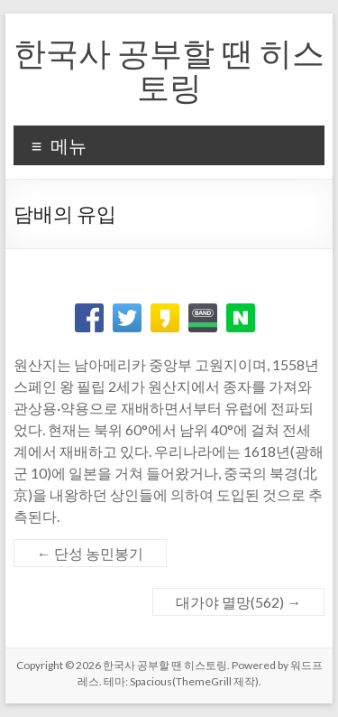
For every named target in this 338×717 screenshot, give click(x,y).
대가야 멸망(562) (238, 601)
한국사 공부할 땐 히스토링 (169, 70)
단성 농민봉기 (90, 553)
